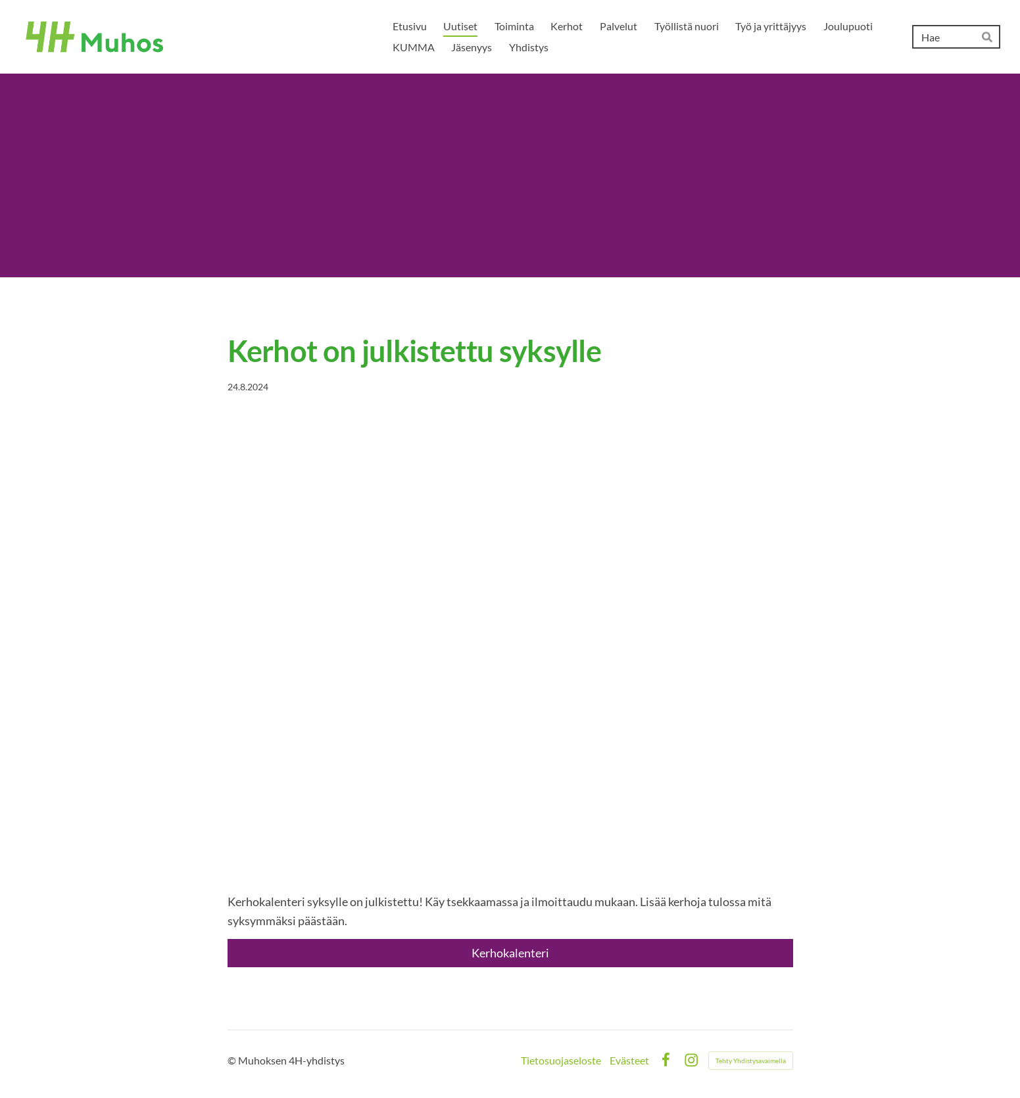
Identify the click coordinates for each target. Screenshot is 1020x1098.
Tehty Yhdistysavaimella (751, 1060)
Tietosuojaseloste (561, 1060)
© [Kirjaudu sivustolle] (233, 1060)
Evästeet (629, 1060)
